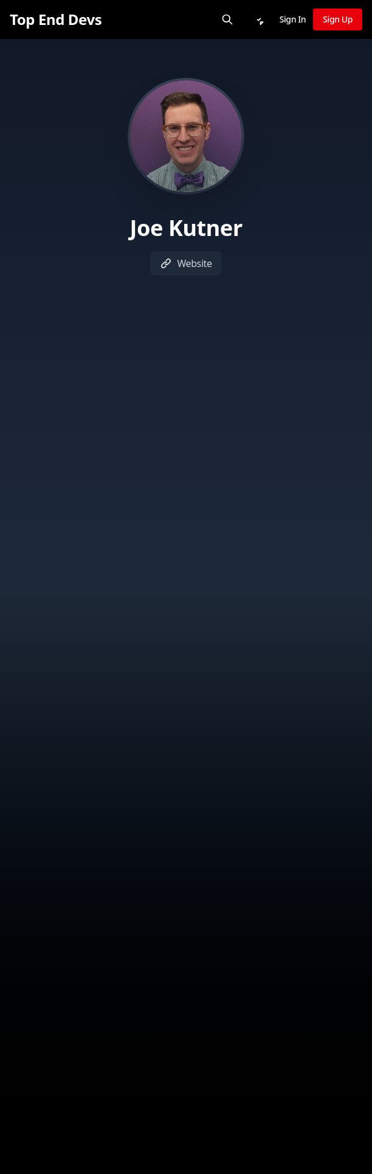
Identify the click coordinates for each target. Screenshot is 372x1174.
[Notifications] (259, 19)
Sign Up (338, 19)
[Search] (227, 19)
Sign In (293, 19)
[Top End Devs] (56, 19)
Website (186, 263)
